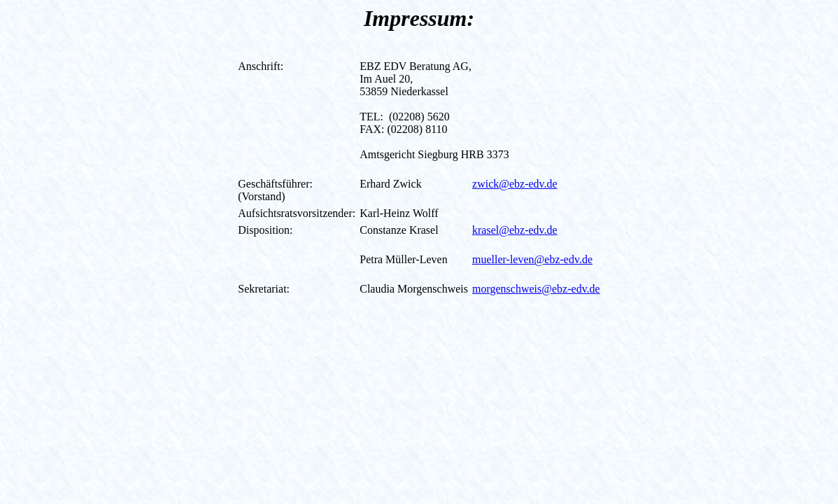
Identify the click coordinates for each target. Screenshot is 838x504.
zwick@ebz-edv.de (515, 184)
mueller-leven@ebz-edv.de (532, 259)
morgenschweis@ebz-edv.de (536, 289)
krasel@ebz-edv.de (515, 230)
